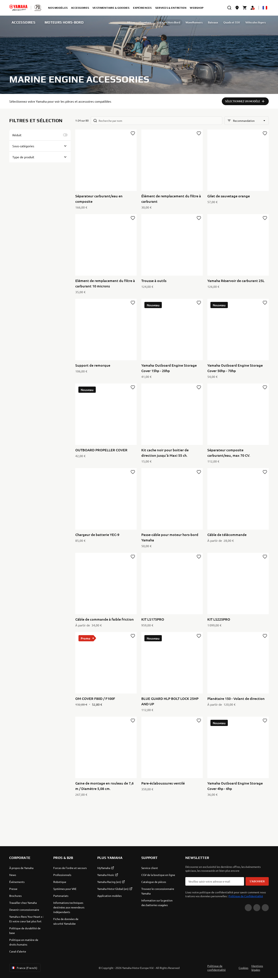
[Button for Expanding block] (40, 145)
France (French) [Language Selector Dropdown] (24, 967)
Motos (115, 22)
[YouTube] (248, 907)
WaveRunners (178, 22)
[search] (229, 8)
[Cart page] (244, 7)
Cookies (243, 967)
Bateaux (197, 22)
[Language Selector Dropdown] (265, 8)
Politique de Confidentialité (246, 896)
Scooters (130, 22)
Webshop (196, 7)
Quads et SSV (216, 22)
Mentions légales (257, 967)
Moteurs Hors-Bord (152, 22)
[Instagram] (265, 907)
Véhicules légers (240, 22)
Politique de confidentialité (216, 967)
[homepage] (18, 7)
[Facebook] (256, 907)
